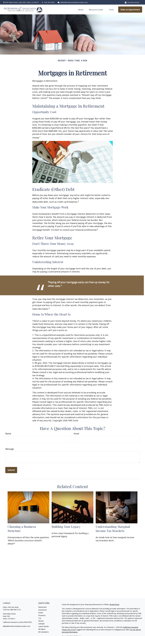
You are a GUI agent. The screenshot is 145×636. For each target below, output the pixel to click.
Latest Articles (43, 626)
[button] (80, 9)
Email (76, 433)
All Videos (41, 629)
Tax (39, 618)
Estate (40, 613)
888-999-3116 (15, 610)
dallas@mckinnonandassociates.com (72, 2)
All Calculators (43, 632)
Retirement (42, 607)
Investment (42, 610)
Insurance (42, 615)
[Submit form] (11, 470)
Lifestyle (41, 624)
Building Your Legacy (66, 526)
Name (8, 433)
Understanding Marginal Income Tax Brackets (113, 528)
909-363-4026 (48, 2)
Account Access (132, 2)
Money (40, 621)
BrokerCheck (114, 604)
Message (9, 449)
